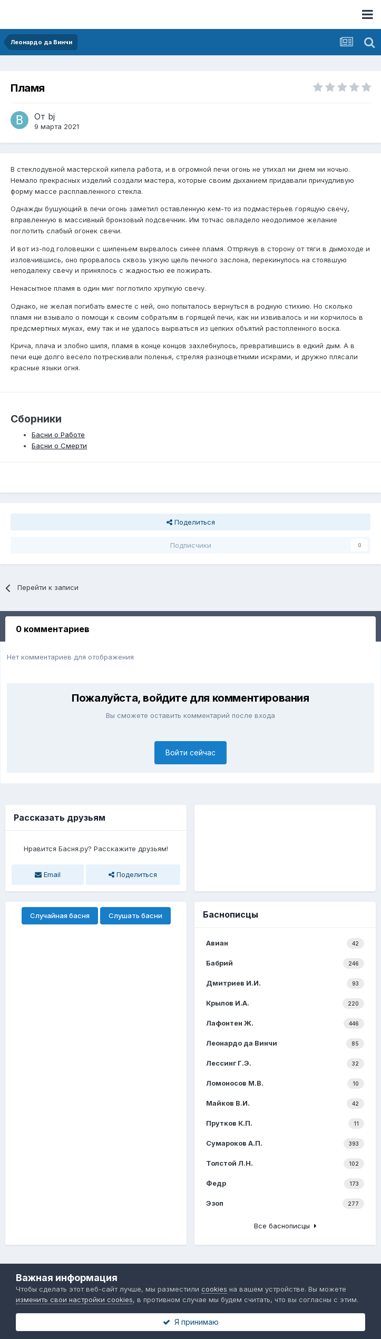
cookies (214, 1289)
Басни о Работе (58, 434)
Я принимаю (191, 1321)
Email (48, 874)
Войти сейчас (190, 752)
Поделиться (191, 522)
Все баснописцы (285, 1226)
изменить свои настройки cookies (74, 1299)
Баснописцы (230, 914)
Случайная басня (60, 915)
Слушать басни (135, 915)
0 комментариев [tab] (53, 629)
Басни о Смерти (59, 445)
